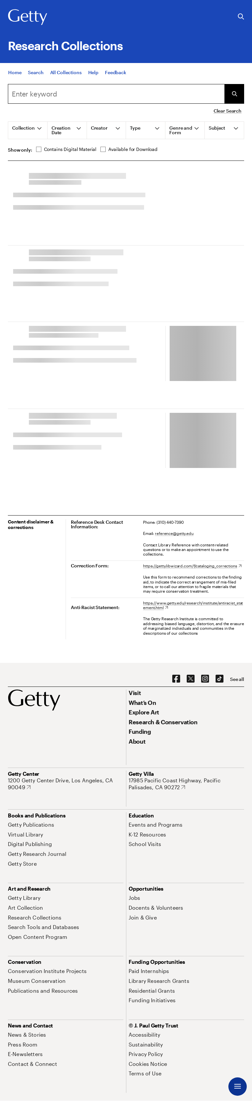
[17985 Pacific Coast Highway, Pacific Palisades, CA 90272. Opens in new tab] (186, 784)
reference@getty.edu (174, 533)
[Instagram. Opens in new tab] (205, 679)
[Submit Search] (234, 94)
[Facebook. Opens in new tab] (176, 679)
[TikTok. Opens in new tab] (219, 679)
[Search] (116, 94)
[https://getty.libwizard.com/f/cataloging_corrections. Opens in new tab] (192, 565)
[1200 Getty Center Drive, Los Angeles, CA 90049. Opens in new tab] (65, 784)
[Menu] (237, 1086)
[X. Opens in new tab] (191, 679)
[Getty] (27, 17)
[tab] (28, 130)
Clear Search (228, 111)
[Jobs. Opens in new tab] (134, 898)
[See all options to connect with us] (237, 679)
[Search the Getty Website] (241, 16)
